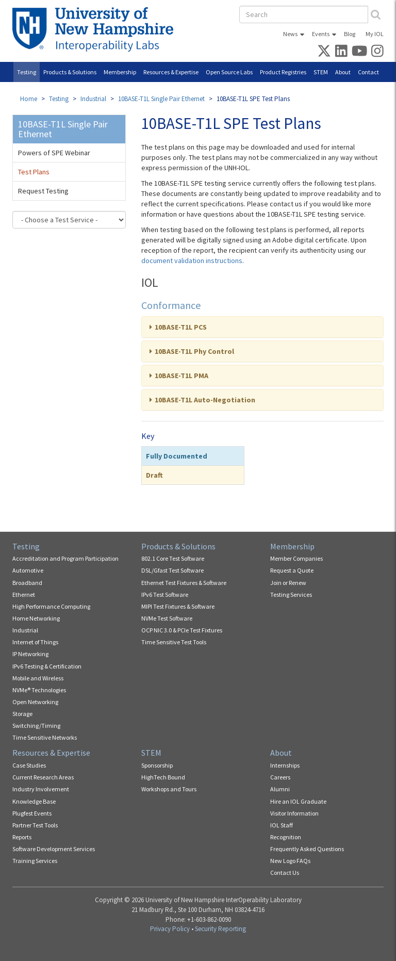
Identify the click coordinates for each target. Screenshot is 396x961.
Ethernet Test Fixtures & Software (183, 583)
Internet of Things (35, 642)
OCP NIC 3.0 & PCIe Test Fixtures (181, 630)
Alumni (280, 789)
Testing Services (291, 594)
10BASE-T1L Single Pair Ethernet (161, 98)
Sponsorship (157, 765)
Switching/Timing (36, 725)
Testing (26, 72)
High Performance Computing (51, 606)
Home (28, 98)
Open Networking (35, 702)
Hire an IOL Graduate (298, 801)
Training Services (34, 861)
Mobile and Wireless (37, 678)
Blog (349, 34)
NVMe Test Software (166, 618)
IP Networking (30, 654)
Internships (285, 765)
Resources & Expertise (171, 72)
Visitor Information (294, 813)
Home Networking (36, 618)
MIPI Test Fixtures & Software (177, 606)
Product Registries (283, 72)
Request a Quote (292, 570)
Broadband (27, 583)
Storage (22, 714)
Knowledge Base (34, 801)
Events (320, 34)
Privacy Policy (170, 928)
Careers (280, 777)
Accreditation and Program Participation (65, 558)
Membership (120, 72)
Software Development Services (53, 849)
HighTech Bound (163, 777)
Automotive (27, 570)
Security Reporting (220, 928)
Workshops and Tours (168, 789)
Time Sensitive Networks (44, 737)
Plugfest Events (32, 813)
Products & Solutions (69, 72)
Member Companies (296, 558)
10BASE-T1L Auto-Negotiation (205, 399)
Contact (368, 72)
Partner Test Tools (35, 825)
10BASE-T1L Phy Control (194, 351)
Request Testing (43, 191)
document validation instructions (191, 260)
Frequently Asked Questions (307, 849)
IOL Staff (281, 825)
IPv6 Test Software (164, 594)
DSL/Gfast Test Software (172, 570)
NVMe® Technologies (39, 690)
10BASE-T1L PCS (181, 327)
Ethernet (23, 594)
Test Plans (34, 171)
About (343, 72)
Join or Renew (288, 583)
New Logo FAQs (290, 861)
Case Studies (29, 765)
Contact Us (284, 872)
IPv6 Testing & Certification (46, 666)
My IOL (375, 34)
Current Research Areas (43, 777)
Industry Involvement (40, 789)
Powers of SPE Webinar (54, 152)
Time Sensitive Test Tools (173, 642)
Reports (21, 837)
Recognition (285, 837)
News (290, 34)
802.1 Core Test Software (172, 558)
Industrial (93, 98)
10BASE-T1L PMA (181, 375)
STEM (321, 72)
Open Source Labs (229, 72)
